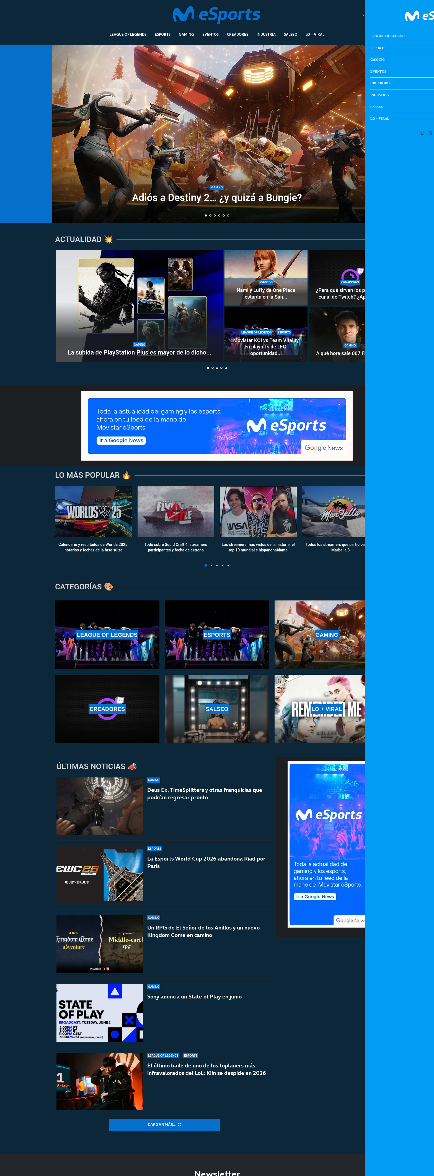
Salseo (290, 34)
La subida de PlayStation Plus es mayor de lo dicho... (139, 352)
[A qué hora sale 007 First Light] (350, 334)
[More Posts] (164, 1125)
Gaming (186, 34)
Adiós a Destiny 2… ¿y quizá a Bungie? (217, 198)
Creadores (237, 34)
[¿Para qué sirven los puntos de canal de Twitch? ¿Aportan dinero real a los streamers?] (350, 277)
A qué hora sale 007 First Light (350, 353)
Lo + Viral (315, 34)
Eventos (210, 34)
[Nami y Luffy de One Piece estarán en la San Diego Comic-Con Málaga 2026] (266, 277)
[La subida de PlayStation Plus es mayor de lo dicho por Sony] (139, 306)
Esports (162, 34)
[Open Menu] (373, 15)
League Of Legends (128, 34)
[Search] (364, 15)
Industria (266, 34)
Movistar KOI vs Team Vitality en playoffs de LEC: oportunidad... (266, 346)
